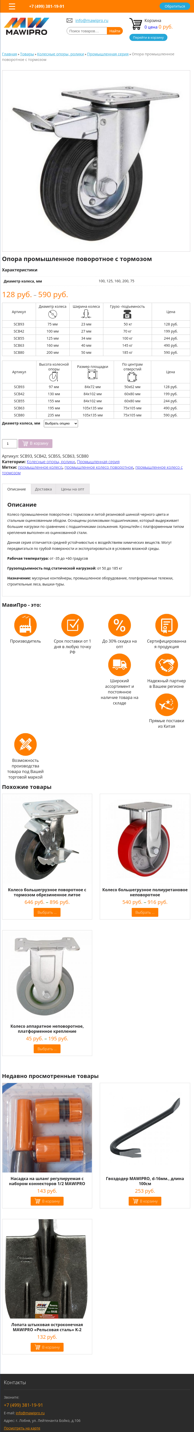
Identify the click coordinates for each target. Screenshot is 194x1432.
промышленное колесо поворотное (99, 467)
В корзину (39, 443)
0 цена (159, 27)
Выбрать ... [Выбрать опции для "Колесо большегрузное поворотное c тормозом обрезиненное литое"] (47, 912)
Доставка (43, 488)
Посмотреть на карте (22, 1428)
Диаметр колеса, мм (21, 423)
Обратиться (175, 6)
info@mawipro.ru (91, 20)
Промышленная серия (98, 461)
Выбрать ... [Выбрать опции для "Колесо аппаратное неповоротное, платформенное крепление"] (47, 1048)
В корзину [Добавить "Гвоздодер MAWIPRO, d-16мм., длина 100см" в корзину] (149, 1201)
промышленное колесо (40, 467)
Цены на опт (72, 488)
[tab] (16, 489)
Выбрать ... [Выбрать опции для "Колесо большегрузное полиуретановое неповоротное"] (145, 912)
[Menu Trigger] (12, 6)
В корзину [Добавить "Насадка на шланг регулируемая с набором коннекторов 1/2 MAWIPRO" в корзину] (51, 1201)
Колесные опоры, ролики (51, 461)
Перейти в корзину (148, 37)
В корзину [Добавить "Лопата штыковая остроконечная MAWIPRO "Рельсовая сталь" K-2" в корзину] (51, 1347)
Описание (16, 488)
